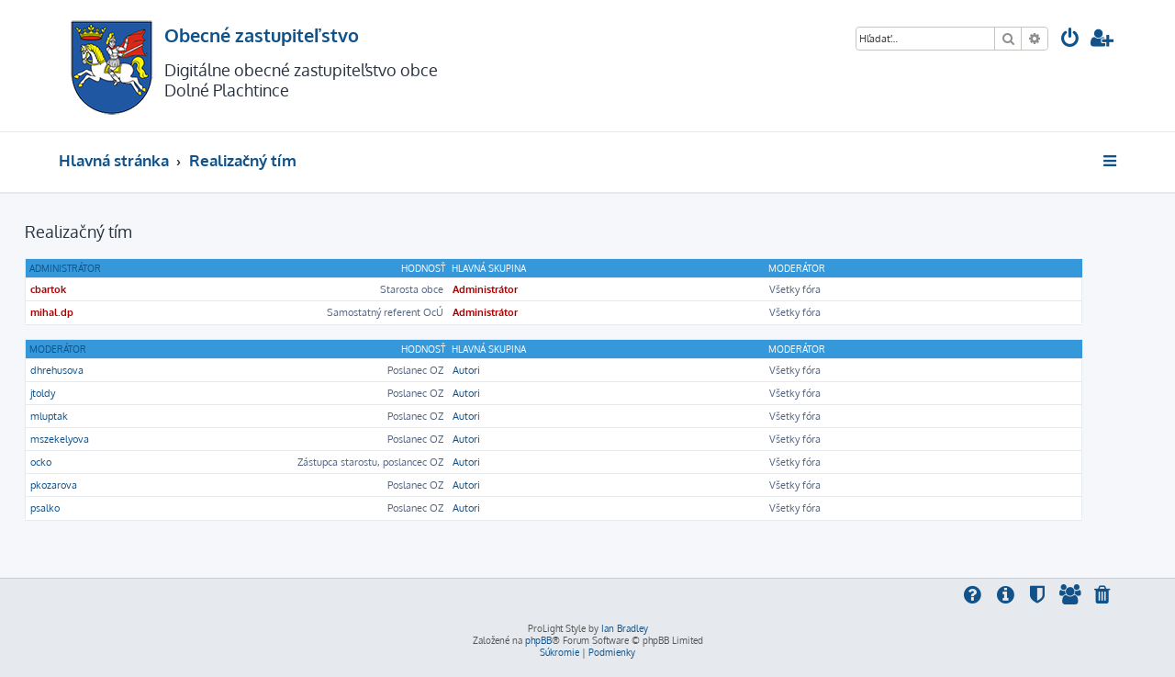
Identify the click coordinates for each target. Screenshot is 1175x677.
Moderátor (57, 349)
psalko (45, 508)
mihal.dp (51, 312)
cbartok (48, 289)
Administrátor (65, 268)
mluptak (49, 416)
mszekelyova (59, 439)
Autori (466, 370)
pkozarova (53, 485)
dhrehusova (57, 370)
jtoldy (42, 393)
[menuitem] (1070, 40)
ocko (40, 462)
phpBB (538, 640)
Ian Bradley (624, 628)
